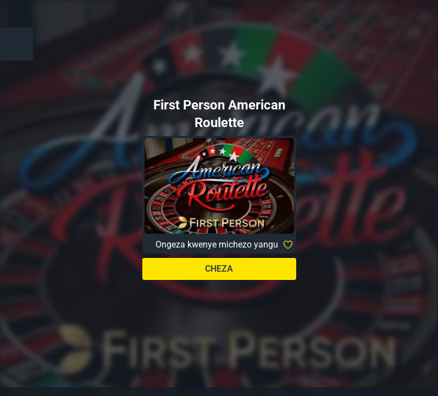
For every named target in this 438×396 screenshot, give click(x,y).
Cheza (219, 268)
